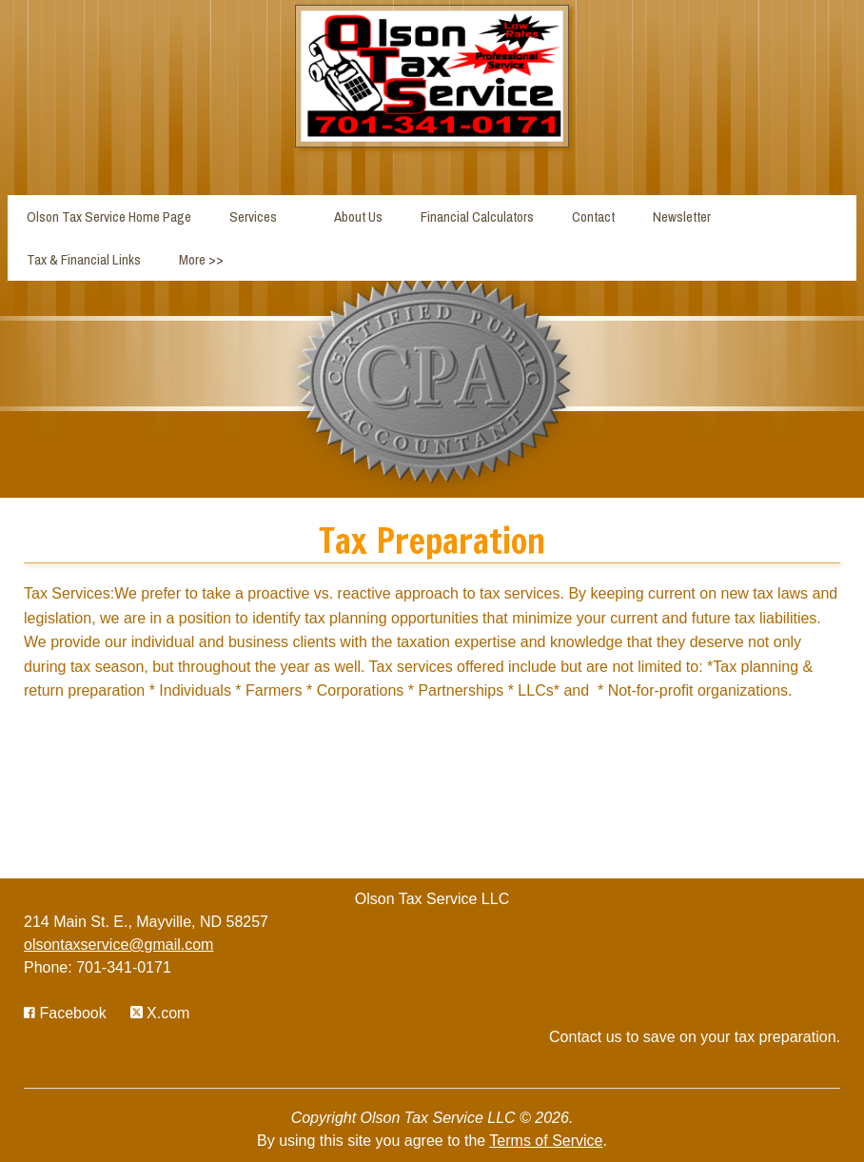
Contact (593, 216)
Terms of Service (545, 1140)
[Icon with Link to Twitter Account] (160, 1013)
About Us (358, 216)
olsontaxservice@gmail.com (118, 944)
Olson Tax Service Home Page (109, 216)
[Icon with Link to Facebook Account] (65, 1013)
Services (253, 216)
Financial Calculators (477, 216)
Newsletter (682, 216)
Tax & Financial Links (84, 259)
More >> (201, 259)
